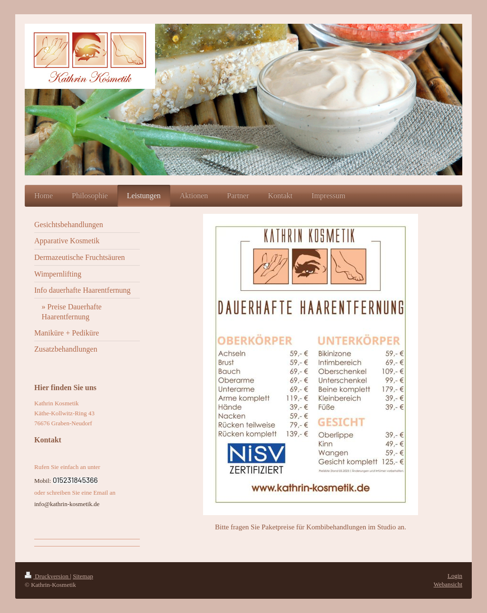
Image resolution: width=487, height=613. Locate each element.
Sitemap (83, 576)
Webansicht (448, 584)
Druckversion (47, 576)
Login (455, 575)
